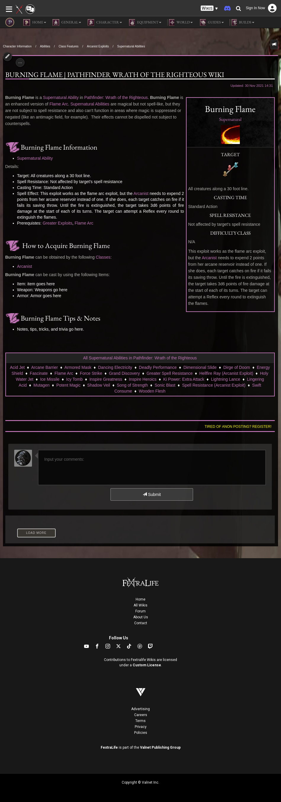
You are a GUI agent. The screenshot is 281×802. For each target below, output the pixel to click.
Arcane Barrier (44, 367)
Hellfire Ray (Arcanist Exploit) (226, 373)
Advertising (140, 709)
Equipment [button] (144, 22)
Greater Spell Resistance (170, 373)
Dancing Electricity (115, 367)
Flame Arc (58, 104)
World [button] (180, 22)
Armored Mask (77, 367)
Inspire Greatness (105, 379)
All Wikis (140, 605)
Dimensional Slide (199, 367)
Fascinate (39, 373)
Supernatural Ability (61, 97)
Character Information (17, 46)
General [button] (66, 22)
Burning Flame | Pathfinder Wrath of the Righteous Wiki (114, 75)
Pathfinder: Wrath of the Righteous (116, 97)
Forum (140, 611)
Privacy (141, 727)
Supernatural (230, 119)
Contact (140, 623)
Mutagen (41, 385)
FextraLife (109, 747)
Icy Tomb (74, 379)
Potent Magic (68, 385)
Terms (140, 721)
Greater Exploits (57, 223)
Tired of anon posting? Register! (238, 427)
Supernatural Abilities (131, 46)
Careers (140, 715)
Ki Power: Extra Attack (183, 379)
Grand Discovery (124, 373)
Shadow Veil (98, 385)
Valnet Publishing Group (160, 747)
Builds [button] (242, 22)
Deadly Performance (158, 367)
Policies (140, 733)
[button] (209, 8)
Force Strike (91, 373)
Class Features (68, 46)
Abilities (45, 46)
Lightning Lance (225, 379)
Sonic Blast (165, 385)
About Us (140, 617)
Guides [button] (211, 22)
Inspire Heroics (142, 379)
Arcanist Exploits (98, 46)
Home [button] (34, 22)
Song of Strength (132, 385)
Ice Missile (49, 379)
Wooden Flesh (152, 391)
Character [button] (104, 22)
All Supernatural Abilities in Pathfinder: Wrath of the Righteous (140, 358)
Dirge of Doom (236, 367)
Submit (152, 494)
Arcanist (209, 257)
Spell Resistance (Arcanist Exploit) (213, 385)
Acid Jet (17, 367)
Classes (103, 257)
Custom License (147, 665)
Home (140, 599)
